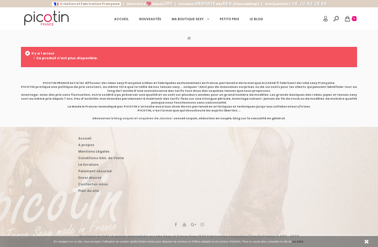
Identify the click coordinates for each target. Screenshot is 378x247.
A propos (86, 145)
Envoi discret (89, 177)
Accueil (84, 138)
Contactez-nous (93, 184)
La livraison (88, 164)
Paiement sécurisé (95, 171)
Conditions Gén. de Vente (101, 158)
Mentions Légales (93, 151)
